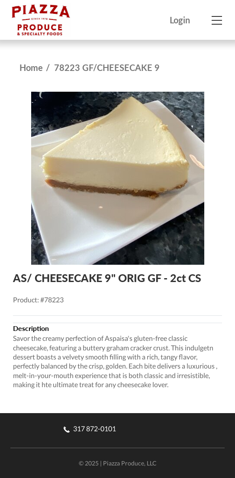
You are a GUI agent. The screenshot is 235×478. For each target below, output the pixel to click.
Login (180, 20)
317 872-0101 (90, 428)
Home (31, 67)
